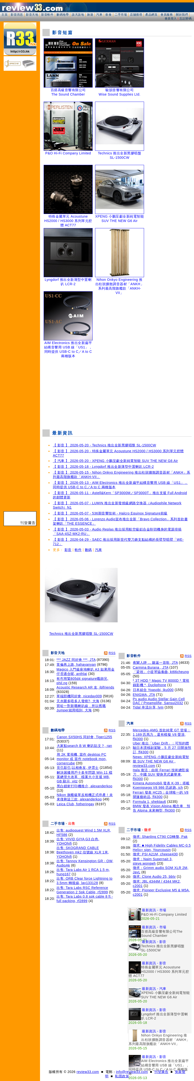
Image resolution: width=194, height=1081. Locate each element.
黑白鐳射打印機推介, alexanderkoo (84, 786)
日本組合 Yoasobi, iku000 (153, 690)
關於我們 (182, 14)
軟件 (78, 550)
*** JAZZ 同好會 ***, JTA (76, 660)
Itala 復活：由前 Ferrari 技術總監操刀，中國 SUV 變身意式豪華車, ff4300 (161, 774)
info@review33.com (132, 1072)
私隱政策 (122, 1076)
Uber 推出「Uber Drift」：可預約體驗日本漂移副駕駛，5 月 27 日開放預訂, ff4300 (162, 747)
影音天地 (32, 14)
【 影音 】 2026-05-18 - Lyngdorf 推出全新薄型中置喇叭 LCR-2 (103, 467)
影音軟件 (47, 14)
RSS (112, 653)
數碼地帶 (63, 14)
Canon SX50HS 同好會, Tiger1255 (84, 737)
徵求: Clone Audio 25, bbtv (154, 876)
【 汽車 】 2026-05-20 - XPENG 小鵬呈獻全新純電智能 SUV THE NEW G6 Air (115, 461)
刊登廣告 (161, 1072)
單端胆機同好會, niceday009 (79, 696)
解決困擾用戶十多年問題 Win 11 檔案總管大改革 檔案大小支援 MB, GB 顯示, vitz (84, 777)
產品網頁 (151, 14)
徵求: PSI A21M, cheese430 (155, 854)
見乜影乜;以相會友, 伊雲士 (78, 768)
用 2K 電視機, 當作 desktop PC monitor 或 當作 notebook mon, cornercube (82, 759)
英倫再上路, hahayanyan (76, 664)
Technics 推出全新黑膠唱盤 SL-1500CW (81, 632)
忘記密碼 (185, 18)
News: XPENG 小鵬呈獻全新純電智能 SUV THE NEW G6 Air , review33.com (161, 761)
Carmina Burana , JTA (151, 667)
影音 (68, 550)
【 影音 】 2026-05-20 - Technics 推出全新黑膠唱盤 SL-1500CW (104, 445)
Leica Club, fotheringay (75, 804)
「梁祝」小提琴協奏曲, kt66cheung (161, 672)
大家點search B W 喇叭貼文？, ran (84, 746)
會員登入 (171, 18)
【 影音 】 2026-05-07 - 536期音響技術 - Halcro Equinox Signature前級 (110, 513)
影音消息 (17, 14)
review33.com (88, 1072)
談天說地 (78, 14)
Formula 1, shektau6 (149, 802)
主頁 (4, 14)
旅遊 (90, 14)
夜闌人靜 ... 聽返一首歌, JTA (155, 663)
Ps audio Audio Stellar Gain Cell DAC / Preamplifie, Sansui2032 (159, 701)
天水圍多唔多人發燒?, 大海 (78, 701)
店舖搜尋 (136, 14)
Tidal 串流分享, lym (148, 707)
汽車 (99, 14)
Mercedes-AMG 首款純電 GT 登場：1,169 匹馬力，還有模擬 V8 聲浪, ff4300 (162, 734)
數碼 (88, 550)
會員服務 (167, 14)
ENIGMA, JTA (144, 695)
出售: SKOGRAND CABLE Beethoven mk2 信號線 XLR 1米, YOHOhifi (83, 852)
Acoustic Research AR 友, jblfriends (85, 687)
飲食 (108, 14)
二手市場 (121, 14)
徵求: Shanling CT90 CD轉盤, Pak (160, 837)
